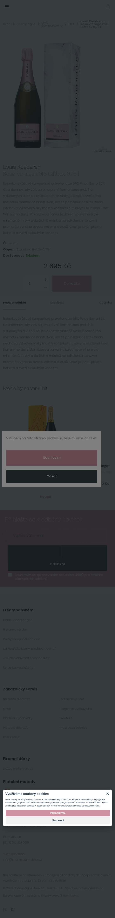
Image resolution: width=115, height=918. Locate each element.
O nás (7, 709)
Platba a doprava (15, 728)
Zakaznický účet (72, 699)
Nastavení (58, 820)
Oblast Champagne (17, 620)
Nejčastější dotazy (16, 699)
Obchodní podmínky (17, 718)
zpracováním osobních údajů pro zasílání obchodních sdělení (59, 576)
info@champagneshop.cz (22, 859)
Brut (71, 24)
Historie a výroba (15, 629)
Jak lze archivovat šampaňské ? (26, 658)
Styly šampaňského (52, 24)
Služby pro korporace (18, 769)
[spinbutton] (36, 284)
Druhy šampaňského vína (21, 639)
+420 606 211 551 (14, 854)
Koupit (46, 496)
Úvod (7, 24)
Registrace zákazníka (76, 709)
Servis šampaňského (18, 668)
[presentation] (34, 551)
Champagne (25, 24)
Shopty (46, 896)
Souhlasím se (59, 577)
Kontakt (66, 718)
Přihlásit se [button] (98, 6)
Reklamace (11, 737)
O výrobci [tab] (105, 302)
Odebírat (57, 564)
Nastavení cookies (74, 728)
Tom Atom (70, 896)
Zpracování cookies (90, 806)
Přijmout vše (58, 812)
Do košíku (72, 283)
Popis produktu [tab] (14, 302)
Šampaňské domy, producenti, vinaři (29, 649)
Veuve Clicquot (21, 466)
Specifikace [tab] (57, 302)
